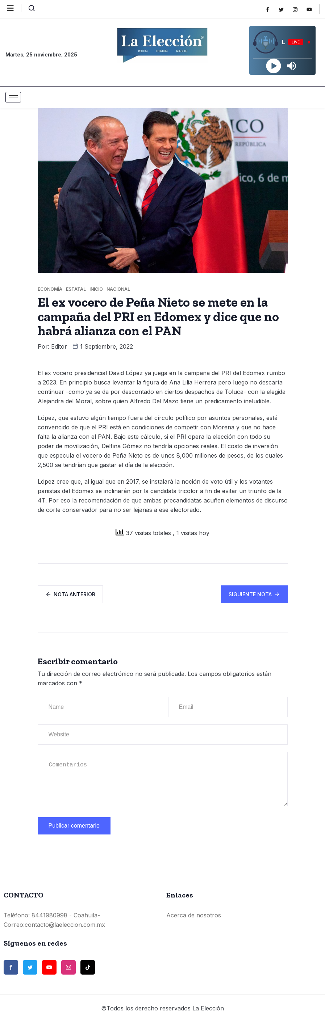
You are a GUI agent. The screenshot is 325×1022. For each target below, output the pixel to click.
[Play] (273, 66)
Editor (59, 346)
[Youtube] (313, 9)
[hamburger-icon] (13, 97)
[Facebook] (271, 9)
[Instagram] (299, 9)
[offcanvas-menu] (14, 8)
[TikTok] (87, 967)
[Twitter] (285, 9)
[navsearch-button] (28, 9)
